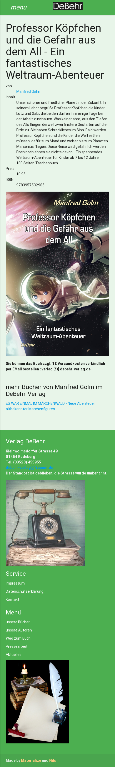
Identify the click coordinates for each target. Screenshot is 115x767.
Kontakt (12, 599)
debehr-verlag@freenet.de (29, 467)
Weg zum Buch (18, 638)
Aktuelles (13, 654)
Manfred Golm (28, 91)
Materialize (31, 760)
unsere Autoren (19, 630)
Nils (52, 760)
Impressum (15, 583)
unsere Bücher (18, 622)
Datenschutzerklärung (24, 591)
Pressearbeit (16, 646)
